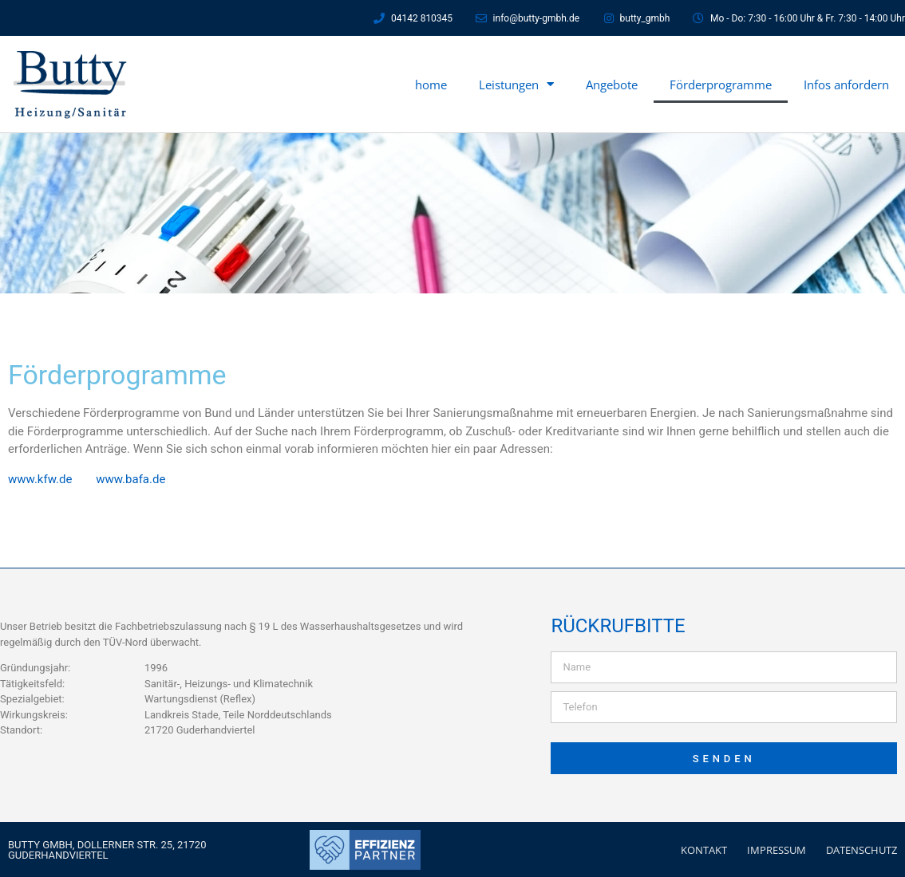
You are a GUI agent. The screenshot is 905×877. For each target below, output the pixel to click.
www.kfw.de (40, 478)
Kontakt (704, 849)
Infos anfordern (846, 84)
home (431, 84)
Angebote (612, 84)
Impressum (776, 849)
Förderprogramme (721, 84)
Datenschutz (861, 849)
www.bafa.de (130, 478)
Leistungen (516, 84)
